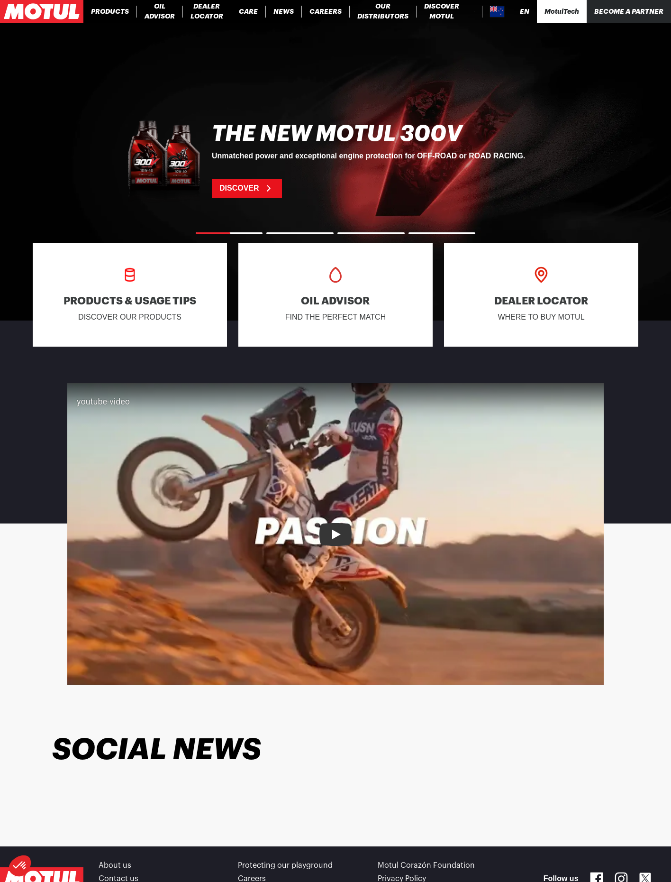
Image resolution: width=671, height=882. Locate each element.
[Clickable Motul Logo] (41, 11)
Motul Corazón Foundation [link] (426, 865)
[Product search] (474, 11)
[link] (248, 11)
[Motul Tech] (562, 11)
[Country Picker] (497, 11)
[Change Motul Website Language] (524, 12)
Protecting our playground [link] (285, 865)
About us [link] (115, 865)
